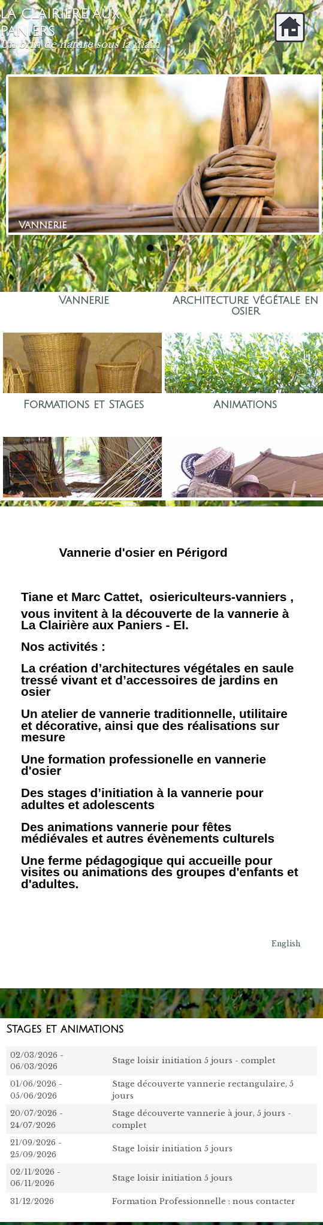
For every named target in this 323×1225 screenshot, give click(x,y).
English (285, 943)
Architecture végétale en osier (245, 305)
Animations (245, 405)
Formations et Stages (83, 405)
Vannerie (84, 300)
